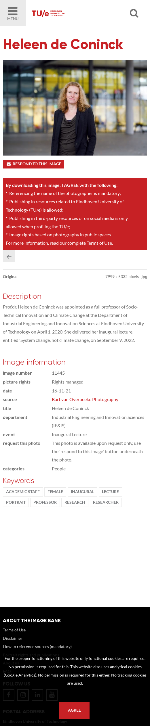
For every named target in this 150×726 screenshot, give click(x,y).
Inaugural (82, 491)
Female (55, 491)
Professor (45, 502)
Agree (74, 710)
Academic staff (23, 491)
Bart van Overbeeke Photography (85, 399)
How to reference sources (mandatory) (37, 646)
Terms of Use (99, 243)
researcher (106, 502)
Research (74, 502)
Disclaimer (12, 638)
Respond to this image (33, 164)
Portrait (16, 502)
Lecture (110, 491)
